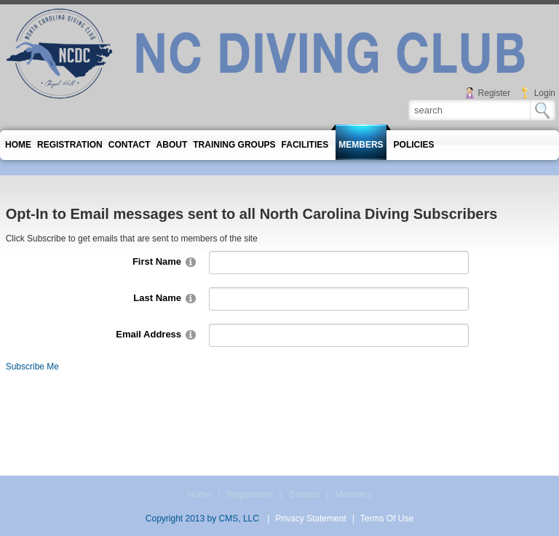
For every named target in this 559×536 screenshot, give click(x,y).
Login (544, 93)
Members (353, 494)
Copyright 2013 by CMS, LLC (202, 518)
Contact (304, 494)
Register (494, 93)
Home (199, 494)
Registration (249, 494)
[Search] (470, 110)
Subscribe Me (32, 366)
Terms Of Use (386, 518)
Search (542, 110)
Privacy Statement (310, 518)
